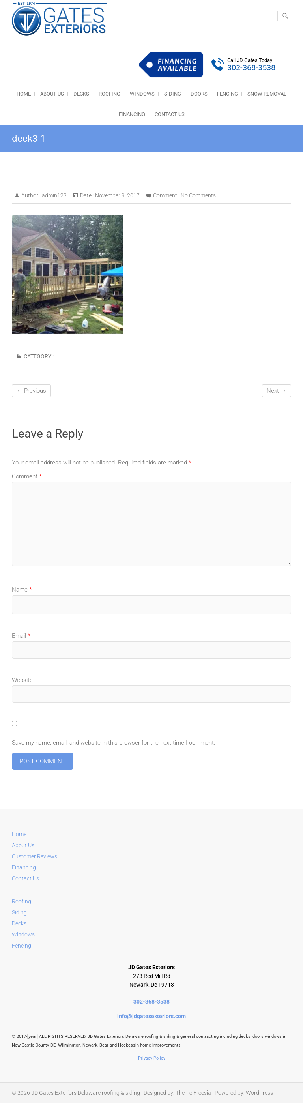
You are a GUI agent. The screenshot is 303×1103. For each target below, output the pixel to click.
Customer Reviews (34, 856)
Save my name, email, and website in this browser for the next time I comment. (113, 742)
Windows (23, 934)
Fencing (21, 945)
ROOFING (109, 94)
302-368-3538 (151, 1001)
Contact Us (170, 114)
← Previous (31, 390)
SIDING (172, 94)
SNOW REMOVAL (266, 94)
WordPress (259, 1093)
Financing (132, 114)
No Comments (198, 195)
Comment (26, 476)
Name (22, 589)
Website (22, 680)
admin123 (54, 195)
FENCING (227, 94)
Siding (19, 912)
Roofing (21, 901)
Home (19, 834)
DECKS (81, 94)
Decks (19, 923)
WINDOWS (142, 94)
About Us (52, 94)
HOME (24, 94)
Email (21, 635)
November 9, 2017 (117, 195)
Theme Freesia (193, 1093)
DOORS (199, 94)
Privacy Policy (151, 1058)
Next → (276, 390)
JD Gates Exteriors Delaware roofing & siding (85, 1093)
